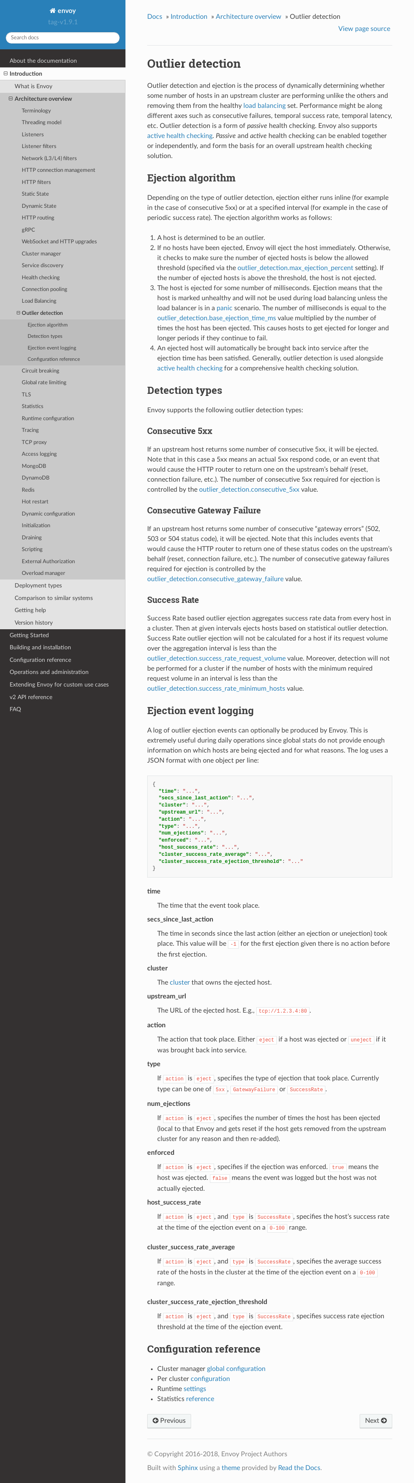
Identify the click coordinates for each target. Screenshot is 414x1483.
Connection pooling (44, 289)
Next (376, 1420)
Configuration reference (54, 359)
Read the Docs (299, 1468)
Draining (32, 538)
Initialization (36, 525)
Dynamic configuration (48, 514)
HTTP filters (36, 182)
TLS (26, 395)
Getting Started (29, 635)
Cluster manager (41, 254)
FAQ (15, 709)
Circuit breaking (40, 371)
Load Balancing (39, 301)
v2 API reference (31, 697)
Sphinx (188, 1468)
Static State (35, 194)
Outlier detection (40, 313)
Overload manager (43, 573)
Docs (154, 16)
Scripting (32, 549)
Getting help (30, 610)
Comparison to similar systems (54, 598)
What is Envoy (33, 86)
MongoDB (34, 466)
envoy (66, 11)
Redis (28, 490)
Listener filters (39, 146)
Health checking (41, 278)
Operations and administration (49, 672)
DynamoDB (35, 478)
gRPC (28, 230)
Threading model (41, 122)
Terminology (36, 111)
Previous (169, 1420)
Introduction (23, 74)
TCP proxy (34, 442)
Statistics (32, 406)
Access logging (39, 454)
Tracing (30, 430)
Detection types (45, 336)
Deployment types (38, 585)
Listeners (33, 135)
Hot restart (35, 502)
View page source (364, 29)
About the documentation (43, 61)
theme (231, 1468)
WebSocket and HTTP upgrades (59, 242)
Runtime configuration (48, 418)
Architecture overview (40, 99)
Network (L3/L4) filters (49, 158)
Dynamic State (39, 206)
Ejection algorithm (48, 325)
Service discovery (43, 265)
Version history (34, 623)
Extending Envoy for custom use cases (59, 685)
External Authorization (48, 561)
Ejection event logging (52, 348)
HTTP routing (38, 218)
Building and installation (40, 647)
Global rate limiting (44, 382)
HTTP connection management (58, 170)
